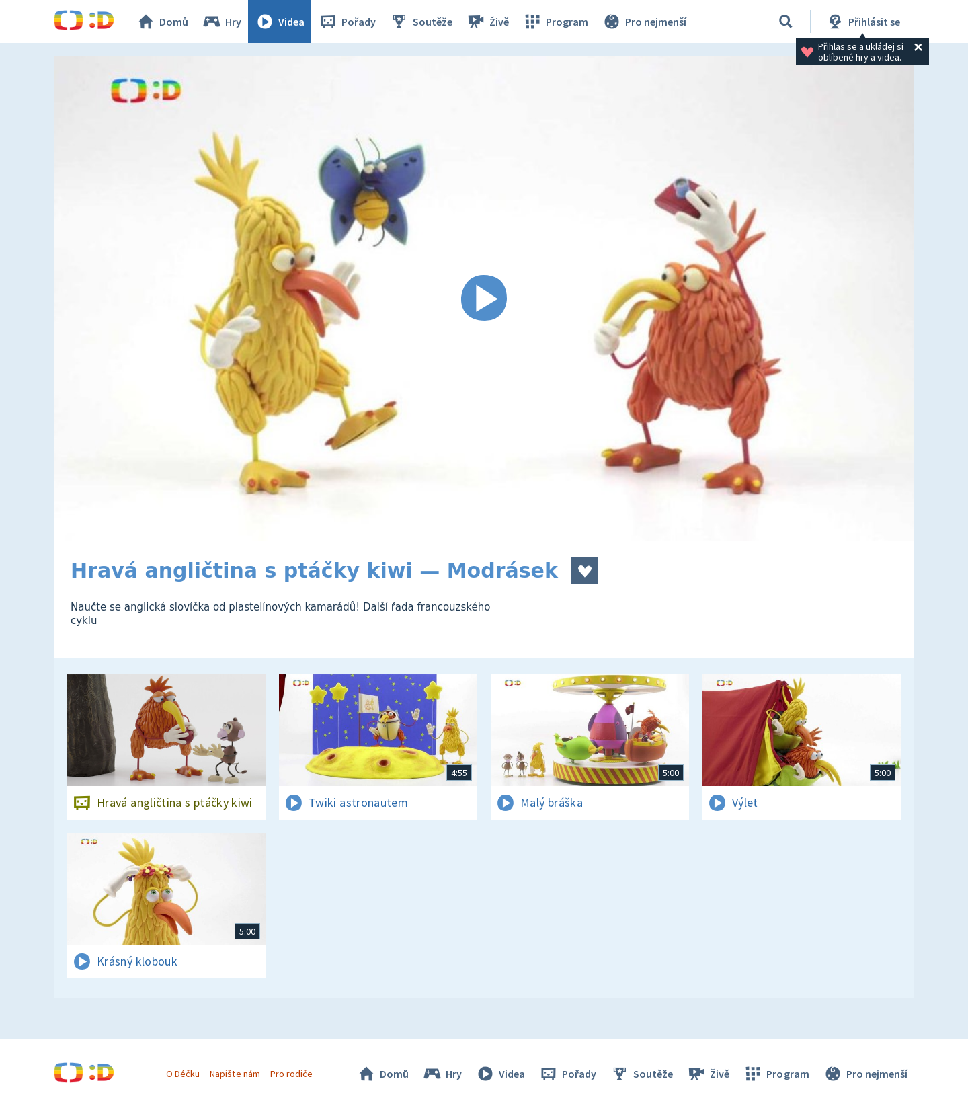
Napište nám (234, 1074)
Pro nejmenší (644, 21)
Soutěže (420, 21)
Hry (221, 21)
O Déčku (183, 1074)
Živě (487, 21)
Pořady (347, 21)
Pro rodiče (291, 1074)
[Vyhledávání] (786, 21)
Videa (280, 21)
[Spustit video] (484, 298)
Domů (162, 21)
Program (555, 21)
